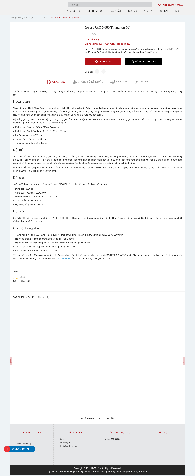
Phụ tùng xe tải (66, 443)
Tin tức (148, 11)
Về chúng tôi (95, 11)
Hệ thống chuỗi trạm (68, 447)
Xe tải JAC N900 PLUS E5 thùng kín (97, 419)
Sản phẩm (115, 11)
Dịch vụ (132, 11)
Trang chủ (73, 11)
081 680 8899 (63, 259)
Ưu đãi (164, 11)
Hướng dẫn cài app (24, 444)
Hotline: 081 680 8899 (113, 440)
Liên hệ (179, 11)
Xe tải (62, 440)
